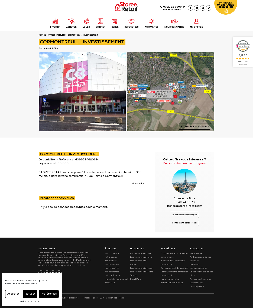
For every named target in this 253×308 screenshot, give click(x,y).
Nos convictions (112, 265)
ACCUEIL (42, 35)
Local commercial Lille (140, 254)
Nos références (112, 272)
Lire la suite (138, 184)
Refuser (30, 294)
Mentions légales (90, 298)
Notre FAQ (110, 283)
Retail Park (135, 279)
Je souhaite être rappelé (184, 215)
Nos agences (110, 261)
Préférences (49, 294)
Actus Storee (196, 254)
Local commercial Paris (141, 257)
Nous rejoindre (197, 287)
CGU (102, 298)
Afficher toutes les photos (195, 127)
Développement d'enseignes (174, 268)
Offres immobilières (56, 35)
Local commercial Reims (141, 272)
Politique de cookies (30, 302)
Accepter (13, 294)
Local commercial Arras (141, 268)
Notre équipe (111, 257)
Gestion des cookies (115, 298)
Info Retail (195, 265)
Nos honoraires (112, 268)
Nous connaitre (112, 254)
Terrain (133, 275)
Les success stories (198, 268)
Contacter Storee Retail (184, 223)
